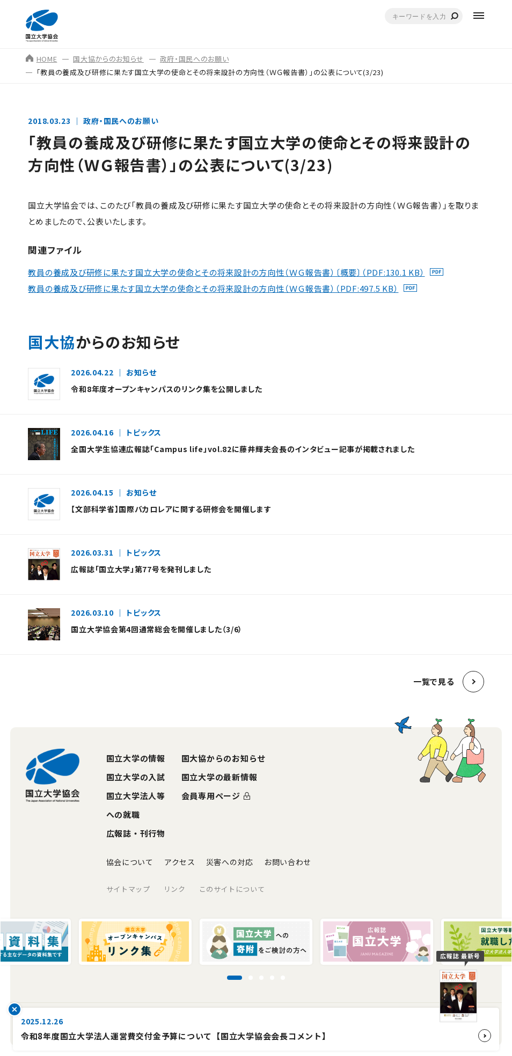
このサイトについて (232, 889)
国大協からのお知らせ (108, 59)
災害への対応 (229, 861)
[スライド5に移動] (283, 978)
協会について (129, 861)
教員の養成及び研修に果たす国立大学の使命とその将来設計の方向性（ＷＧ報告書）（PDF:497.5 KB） (213, 288)
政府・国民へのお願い (194, 59)
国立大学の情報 (135, 758)
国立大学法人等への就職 (135, 805)
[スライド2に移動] (250, 978)
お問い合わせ (287, 861)
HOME (41, 59)
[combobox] (424, 16)
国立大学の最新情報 (219, 776)
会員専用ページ (210, 795)
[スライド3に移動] (261, 978)
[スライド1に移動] (234, 978)
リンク (175, 889)
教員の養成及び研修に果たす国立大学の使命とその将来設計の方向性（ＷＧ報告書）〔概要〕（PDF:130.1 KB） (226, 272)
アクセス (179, 861)
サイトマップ (128, 889)
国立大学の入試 (135, 776)
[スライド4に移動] (272, 978)
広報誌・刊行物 (135, 833)
